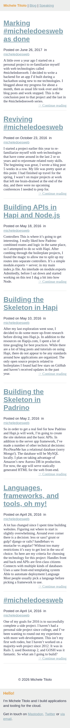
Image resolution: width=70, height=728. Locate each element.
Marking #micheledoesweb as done (33, 31)
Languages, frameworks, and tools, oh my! (31, 496)
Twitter (50, 714)
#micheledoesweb (33, 600)
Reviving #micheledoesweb (33, 123)
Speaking (46, 5)
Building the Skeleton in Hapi (31, 303)
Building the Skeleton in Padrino (24, 399)
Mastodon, (36, 714)
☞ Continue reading (52, 105)
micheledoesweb (16, 54)
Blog (32, 5)
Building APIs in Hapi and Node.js (32, 211)
